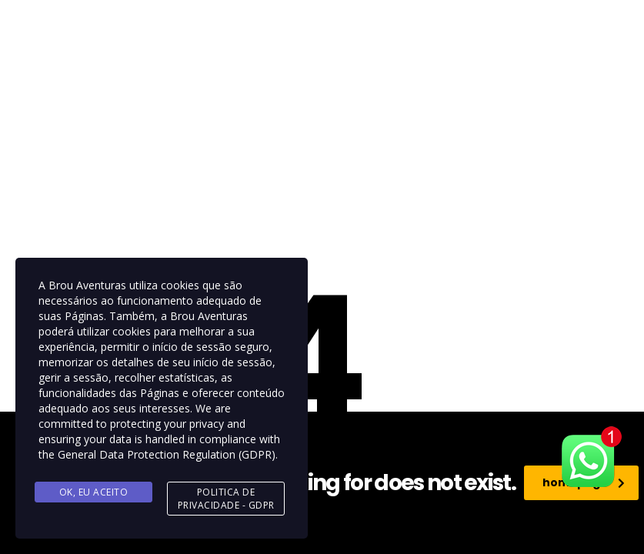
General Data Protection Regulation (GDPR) (166, 454)
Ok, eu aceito (93, 492)
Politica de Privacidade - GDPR (226, 499)
